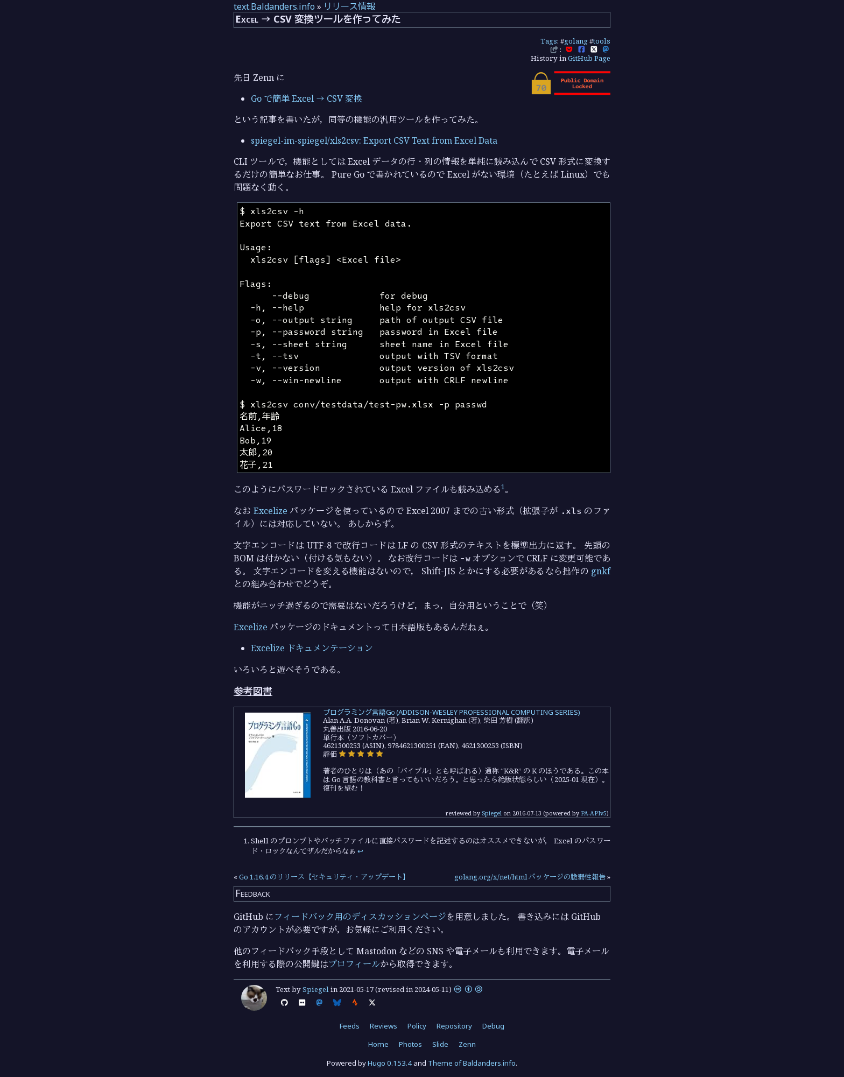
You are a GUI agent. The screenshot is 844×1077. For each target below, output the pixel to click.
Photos (410, 1044)
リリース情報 (349, 6)
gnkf (600, 571)
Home (378, 1044)
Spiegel (492, 813)
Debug (493, 1026)
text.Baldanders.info (274, 6)
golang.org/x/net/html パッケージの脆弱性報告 (530, 877)
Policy (416, 1026)
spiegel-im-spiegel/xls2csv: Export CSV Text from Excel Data (374, 140)
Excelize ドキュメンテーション (312, 648)
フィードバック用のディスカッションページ (360, 917)
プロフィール (354, 964)
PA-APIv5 (594, 813)
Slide (440, 1044)
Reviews (383, 1026)
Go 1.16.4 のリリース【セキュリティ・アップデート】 (324, 877)
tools (601, 41)
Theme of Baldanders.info (472, 1063)
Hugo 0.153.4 (390, 1063)
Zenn (467, 1044)
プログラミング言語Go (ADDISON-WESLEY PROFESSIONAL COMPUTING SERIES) (451, 712)
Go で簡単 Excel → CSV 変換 (306, 98)
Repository (454, 1026)
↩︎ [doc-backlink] (360, 851)
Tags (548, 41)
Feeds (350, 1026)
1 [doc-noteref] (503, 486)
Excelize (270, 511)
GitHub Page (589, 58)
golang (576, 41)
